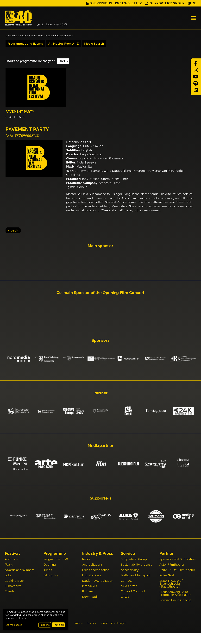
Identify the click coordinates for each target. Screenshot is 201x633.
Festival (24, 35)
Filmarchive (37, 35)
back (14, 230)
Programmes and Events (58, 35)
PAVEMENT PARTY (20, 111)
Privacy (91, 623)
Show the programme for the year (30, 61)
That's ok (58, 624)
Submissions (101, 3)
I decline (45, 624)
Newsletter (131, 3)
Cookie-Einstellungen (113, 623)
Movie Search (94, 43)
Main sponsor (100, 246)
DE (194, 3)
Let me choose (14, 625)
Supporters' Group (167, 3)
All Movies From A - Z (63, 43)
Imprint (79, 623)
